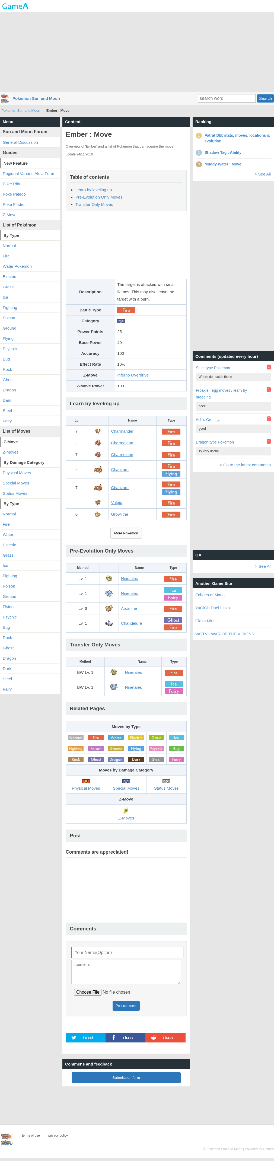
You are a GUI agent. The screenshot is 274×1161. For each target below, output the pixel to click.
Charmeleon (122, 443)
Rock (7, 369)
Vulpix (116, 502)
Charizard (120, 469)
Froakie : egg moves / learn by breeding (221, 393)
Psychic (10, 348)
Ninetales (129, 578)
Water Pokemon (17, 266)
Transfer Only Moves (94, 204)
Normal (9, 245)
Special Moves (16, 483)
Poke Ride (12, 183)
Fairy (7, 421)
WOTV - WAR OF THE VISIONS (224, 633)
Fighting (10, 307)
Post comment (126, 1009)
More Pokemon (126, 533)
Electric (9, 276)
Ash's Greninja (208, 419)
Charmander (122, 431)
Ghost (8, 379)
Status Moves (15, 493)
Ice (5, 297)
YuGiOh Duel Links (212, 607)
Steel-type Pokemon (213, 368)
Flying (8, 338)
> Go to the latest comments (245, 465)
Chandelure (131, 623)
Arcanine (129, 608)
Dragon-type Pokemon (215, 442)
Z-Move (10, 214)
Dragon (9, 390)
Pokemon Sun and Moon (36, 98)
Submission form (126, 1081)
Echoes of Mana (210, 594)
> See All (262, 174)
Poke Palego (14, 194)
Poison (9, 317)
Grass (8, 287)
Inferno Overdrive (133, 375)
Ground (9, 328)
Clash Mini (204, 620)
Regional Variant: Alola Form (28, 173)
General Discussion (20, 142)
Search (265, 98)
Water (8, 534)
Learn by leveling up (93, 189)
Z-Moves (10, 452)
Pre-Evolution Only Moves (98, 197)
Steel (7, 410)
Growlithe (119, 514)
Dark (7, 400)
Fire (6, 256)
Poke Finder (14, 204)
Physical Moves (17, 472)
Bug (6, 359)
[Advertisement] (137, 52)
